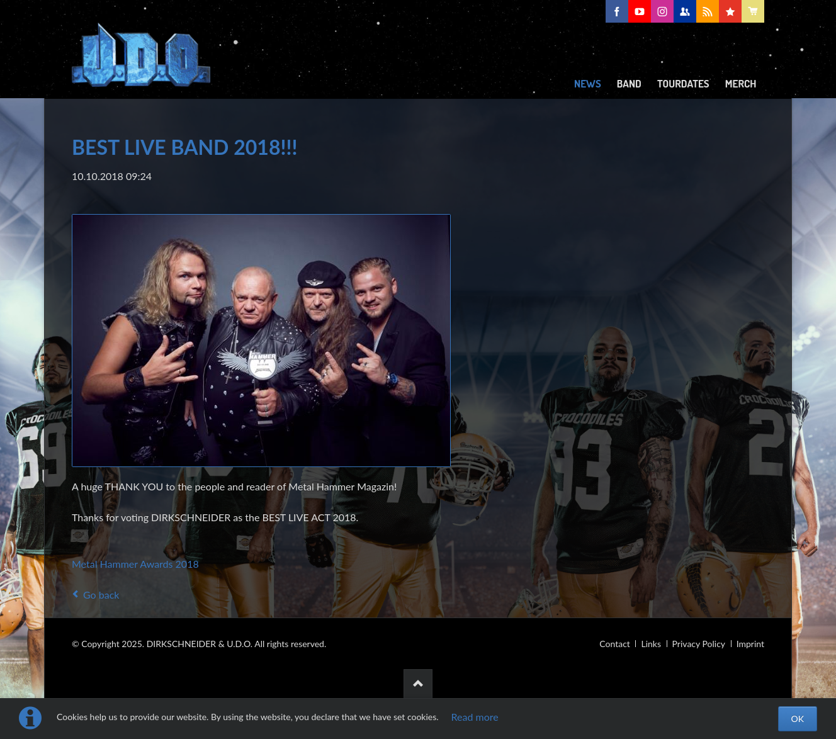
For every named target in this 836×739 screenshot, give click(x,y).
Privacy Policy (698, 643)
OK (797, 718)
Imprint (750, 643)
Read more (475, 717)
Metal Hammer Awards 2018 (135, 564)
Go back (101, 595)
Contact (614, 643)
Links (651, 643)
